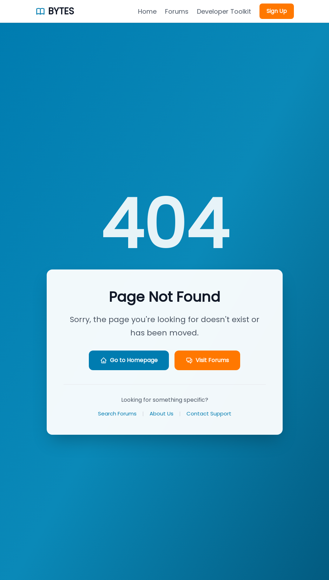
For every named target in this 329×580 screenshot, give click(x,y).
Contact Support (208, 413)
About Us (161, 413)
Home (147, 11)
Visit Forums (207, 360)
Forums (177, 11)
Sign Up (277, 11)
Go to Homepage (129, 360)
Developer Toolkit (224, 11)
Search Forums (117, 413)
